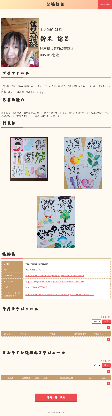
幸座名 (53, 333)
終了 (46, 377)
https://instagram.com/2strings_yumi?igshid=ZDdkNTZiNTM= (55, 281)
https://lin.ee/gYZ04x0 (36, 287)
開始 (37, 377)
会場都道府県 (80, 333)
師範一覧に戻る (56, 397)
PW (104, 377)
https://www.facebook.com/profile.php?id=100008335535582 (55, 275)
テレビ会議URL (66, 377)
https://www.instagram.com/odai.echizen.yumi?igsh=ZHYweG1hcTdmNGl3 (60, 294)
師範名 (23, 333)
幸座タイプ (99, 333)
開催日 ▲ (8, 333)
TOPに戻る (105, 4)
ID (90, 377)
